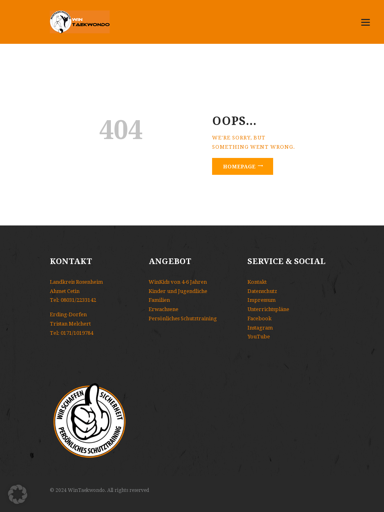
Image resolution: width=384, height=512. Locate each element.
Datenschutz (262, 291)
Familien (159, 300)
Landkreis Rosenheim (76, 282)
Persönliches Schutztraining (183, 318)
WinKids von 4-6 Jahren (178, 282)
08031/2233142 (78, 300)
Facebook (259, 318)
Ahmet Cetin (65, 291)
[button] (17, 494)
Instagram (260, 328)
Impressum (261, 300)
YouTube (258, 337)
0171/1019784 (77, 333)
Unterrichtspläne (268, 309)
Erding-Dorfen (68, 314)
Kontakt (257, 282)
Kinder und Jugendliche (178, 291)
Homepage (239, 167)
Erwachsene (163, 309)
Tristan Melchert (70, 324)
